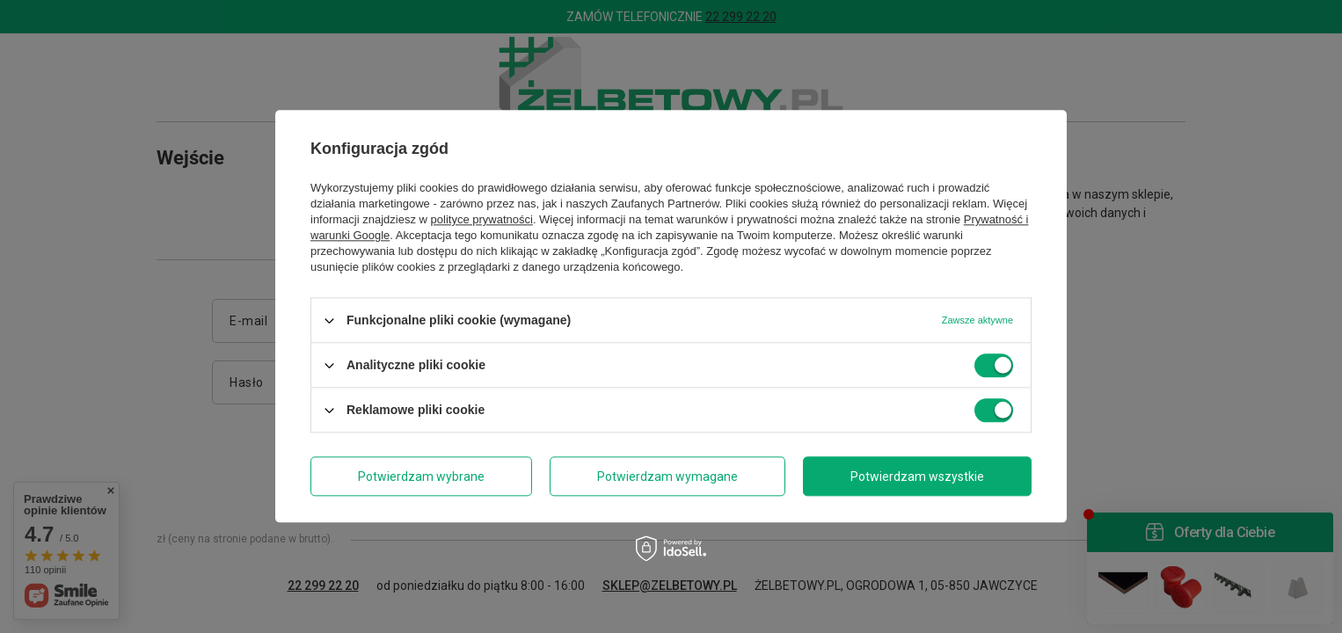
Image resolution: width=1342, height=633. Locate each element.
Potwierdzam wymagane (667, 476)
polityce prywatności (482, 219)
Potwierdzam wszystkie (917, 476)
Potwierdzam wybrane (421, 476)
